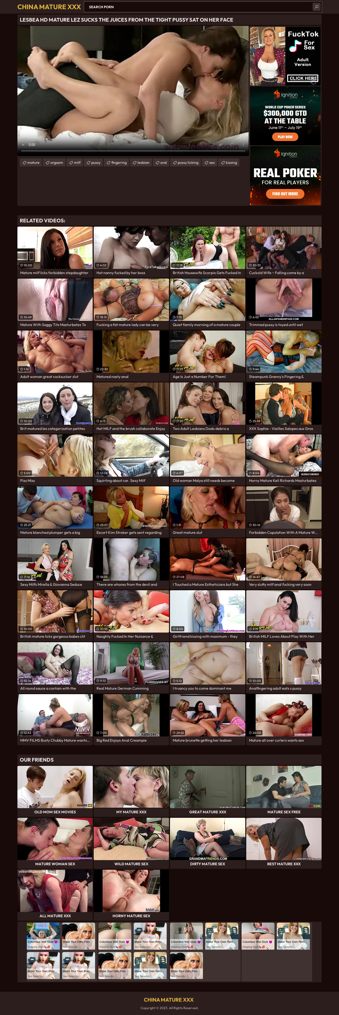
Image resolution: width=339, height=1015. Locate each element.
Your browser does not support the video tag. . (133, 91)
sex (212, 162)
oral (163, 162)
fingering (119, 162)
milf (77, 162)
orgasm (56, 162)
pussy (96, 162)
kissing (231, 162)
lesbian (143, 162)
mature (33, 162)
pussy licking (188, 162)
